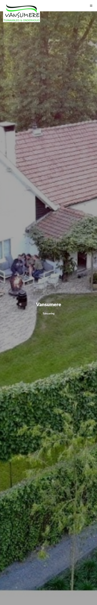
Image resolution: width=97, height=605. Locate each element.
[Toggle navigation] (91, 5)
